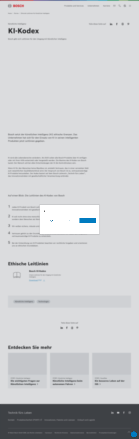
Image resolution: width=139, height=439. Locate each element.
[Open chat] (134, 434)
